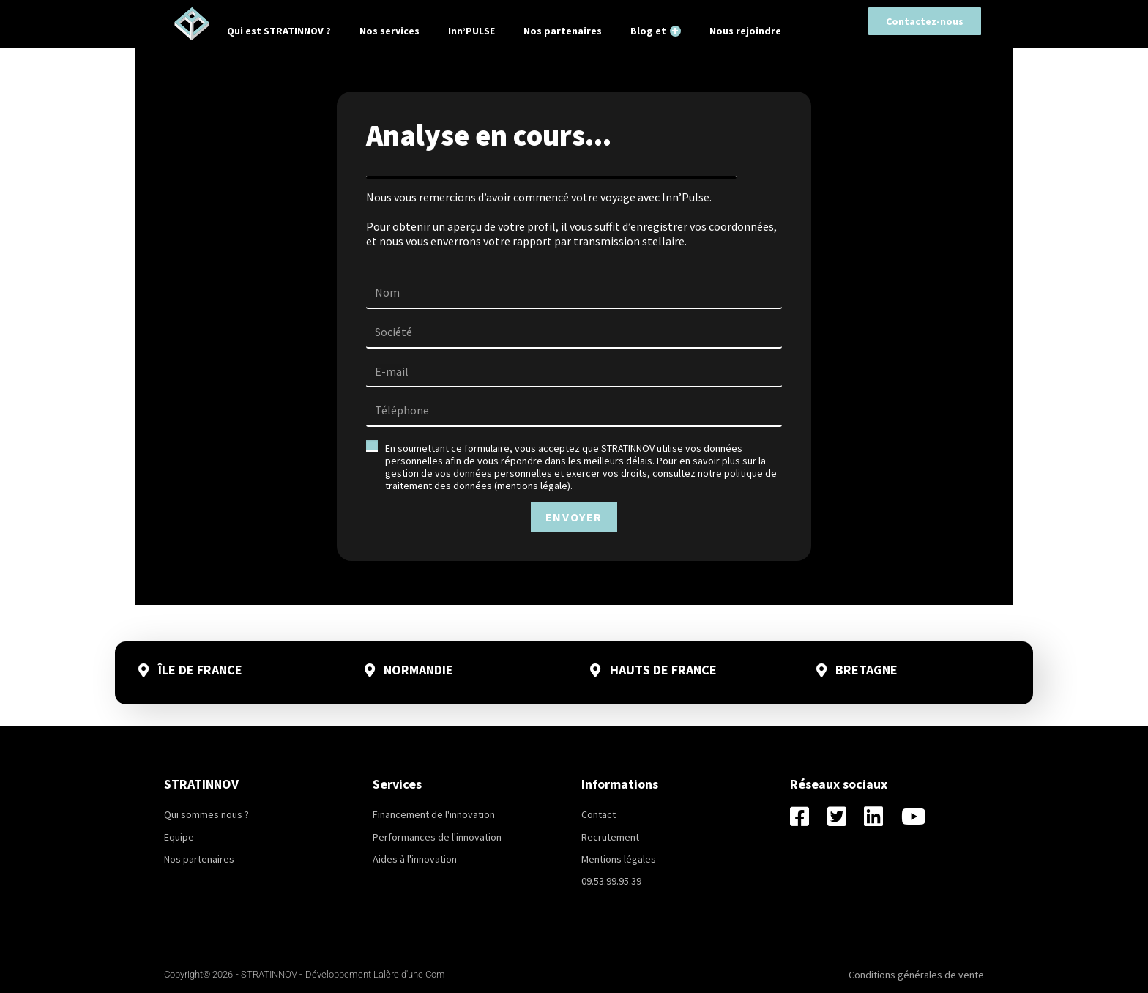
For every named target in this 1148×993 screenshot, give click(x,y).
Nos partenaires (562, 30)
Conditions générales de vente (916, 974)
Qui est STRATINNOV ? (279, 30)
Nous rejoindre (745, 30)
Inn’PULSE (471, 30)
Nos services (389, 30)
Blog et (655, 30)
